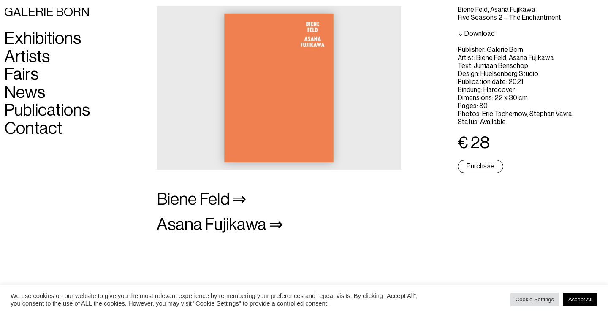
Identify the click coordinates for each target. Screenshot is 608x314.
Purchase (480, 166)
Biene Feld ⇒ (202, 199)
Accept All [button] (580, 299)
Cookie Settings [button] (535, 299)
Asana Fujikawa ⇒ (220, 225)
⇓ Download (476, 33)
